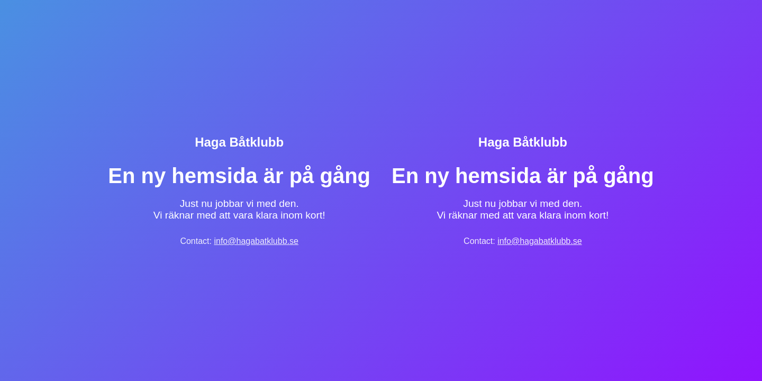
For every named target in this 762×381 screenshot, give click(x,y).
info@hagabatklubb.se (256, 241)
